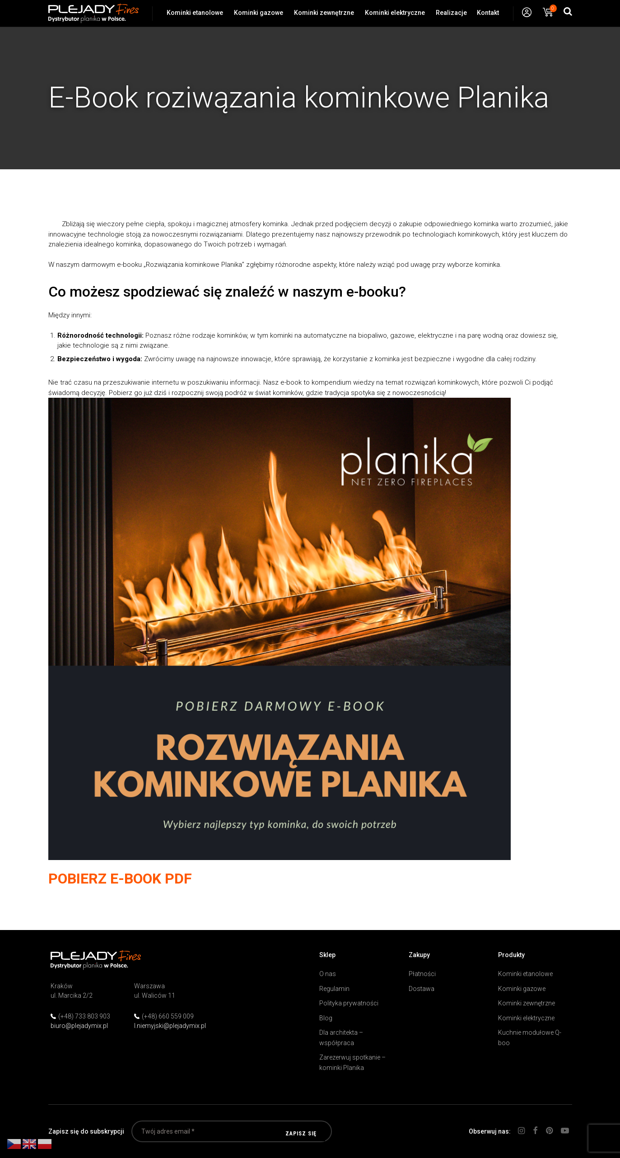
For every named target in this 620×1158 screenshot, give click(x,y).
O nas (327, 973)
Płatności (422, 973)
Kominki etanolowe (195, 12)
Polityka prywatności (348, 1003)
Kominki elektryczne (395, 12)
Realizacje (451, 12)
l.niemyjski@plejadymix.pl (170, 1025)
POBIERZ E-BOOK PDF (120, 878)
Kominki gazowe (258, 12)
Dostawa (421, 988)
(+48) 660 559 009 (168, 1016)
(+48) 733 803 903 (84, 1016)
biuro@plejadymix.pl (79, 1025)
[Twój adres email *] (231, 1131)
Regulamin (334, 988)
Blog (325, 1018)
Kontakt (488, 12)
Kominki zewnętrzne (324, 12)
